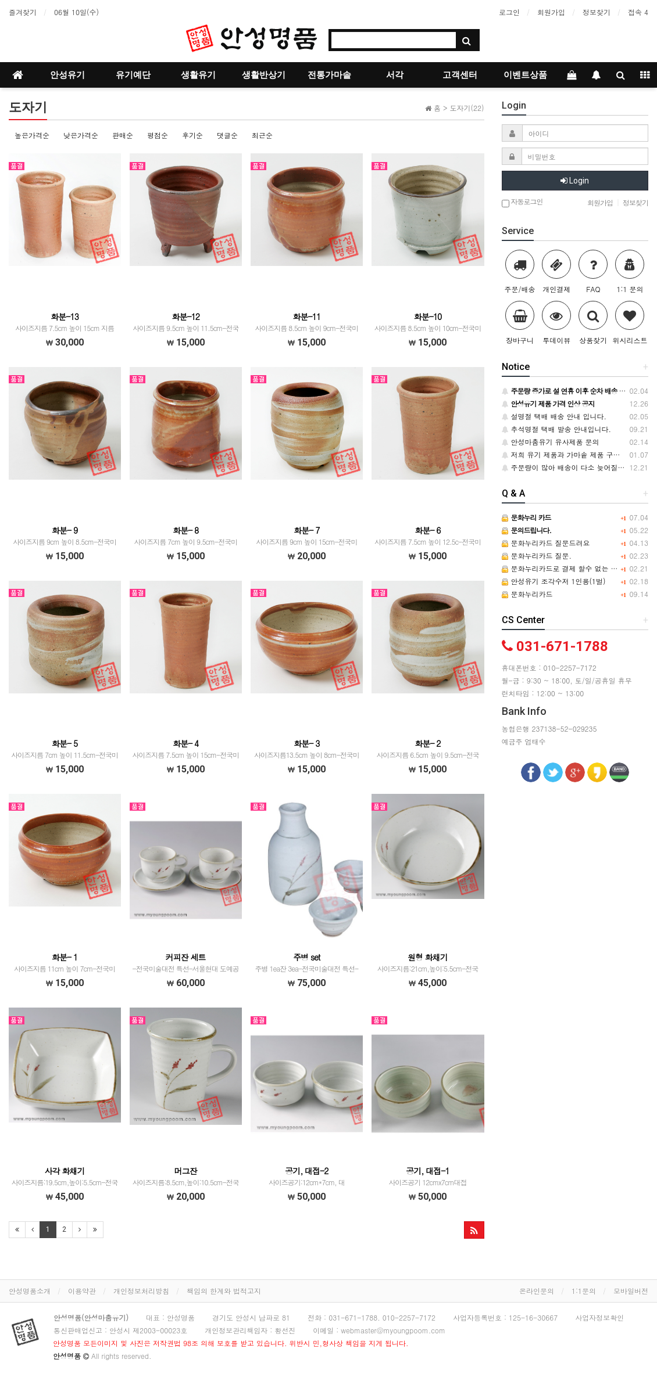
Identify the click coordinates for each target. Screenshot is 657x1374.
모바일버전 (630, 1291)
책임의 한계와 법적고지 (224, 1291)
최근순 (262, 135)
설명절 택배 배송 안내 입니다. (554, 416)
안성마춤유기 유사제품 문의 (550, 442)
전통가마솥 (329, 75)
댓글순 (227, 135)
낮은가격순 (80, 135)
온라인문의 (536, 1291)
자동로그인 (522, 202)
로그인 (509, 12)
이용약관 (82, 1291)
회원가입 (551, 12)
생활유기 (198, 75)
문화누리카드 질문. (537, 555)
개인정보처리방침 (141, 1291)
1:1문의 (584, 1291)
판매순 (122, 135)
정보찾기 (596, 12)
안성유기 (67, 75)
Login (574, 180)
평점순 (157, 135)
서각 (395, 75)
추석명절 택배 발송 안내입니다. (557, 429)
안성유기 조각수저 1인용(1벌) (554, 581)
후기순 (192, 135)
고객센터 (459, 75)
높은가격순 (32, 135)
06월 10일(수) (76, 12)
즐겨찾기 (23, 12)
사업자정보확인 (599, 1317)
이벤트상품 (525, 75)
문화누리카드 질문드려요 (546, 543)
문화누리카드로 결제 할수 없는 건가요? (569, 568)
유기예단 (133, 75)
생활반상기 (263, 75)
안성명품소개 (30, 1291)
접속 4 (638, 12)
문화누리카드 (527, 594)
